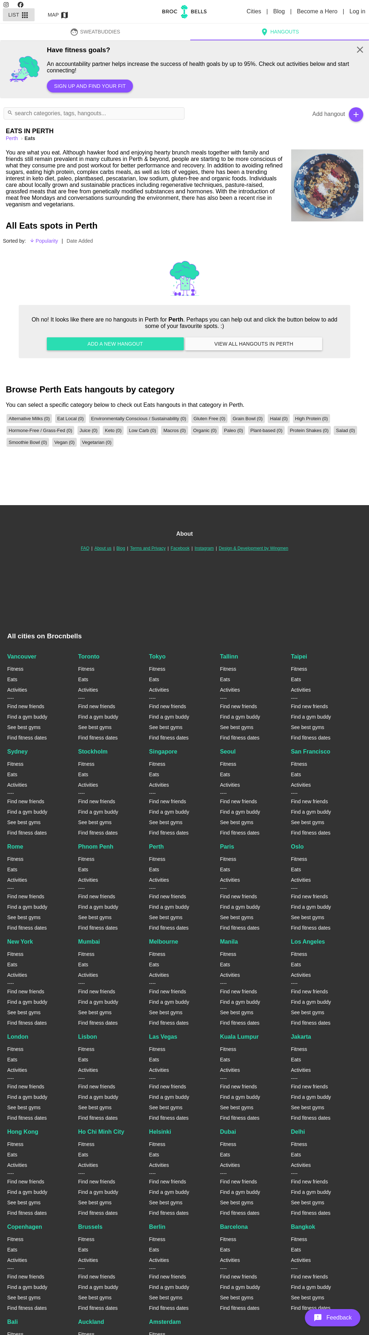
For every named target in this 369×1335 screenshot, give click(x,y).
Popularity (44, 241)
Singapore (163, 752)
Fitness (15, 669)
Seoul (228, 752)
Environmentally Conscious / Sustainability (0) (138, 418)
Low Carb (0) (142, 430)
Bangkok (303, 1227)
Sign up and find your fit (90, 86)
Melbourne (163, 942)
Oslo (297, 847)
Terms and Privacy (148, 548)
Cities (254, 11)
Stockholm (93, 752)
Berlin (157, 1227)
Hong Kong (22, 1132)
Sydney (17, 752)
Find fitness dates (27, 738)
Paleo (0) (233, 430)
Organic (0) (205, 430)
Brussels (90, 1227)
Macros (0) (174, 430)
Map (58, 14)
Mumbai (89, 942)
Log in (357, 11)
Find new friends (25, 706)
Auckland (91, 1322)
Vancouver (21, 656)
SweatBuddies (95, 31)
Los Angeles (308, 942)
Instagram (204, 548)
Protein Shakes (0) (309, 430)
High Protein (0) (311, 418)
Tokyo (157, 656)
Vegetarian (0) (97, 442)
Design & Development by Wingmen (253, 548)
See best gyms (24, 727)
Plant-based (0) (266, 430)
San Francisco (310, 752)
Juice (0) (89, 430)
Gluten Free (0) (209, 418)
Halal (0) (279, 418)
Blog (279, 11)
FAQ (85, 548)
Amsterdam (165, 1322)
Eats (12, 679)
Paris (227, 847)
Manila (229, 942)
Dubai (228, 1132)
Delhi (298, 1132)
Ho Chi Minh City (101, 1132)
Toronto (88, 656)
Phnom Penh (96, 847)
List (19, 14)
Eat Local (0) (70, 418)
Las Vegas (163, 1037)
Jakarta (301, 1037)
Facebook (180, 548)
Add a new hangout (115, 343)
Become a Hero (318, 11)
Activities (17, 690)
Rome (15, 847)
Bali (12, 1322)
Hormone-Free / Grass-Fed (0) (40, 430)
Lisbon (87, 1037)
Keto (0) (113, 430)
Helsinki (160, 1132)
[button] (332, 1317)
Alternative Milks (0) (29, 418)
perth (12, 138)
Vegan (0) (64, 442)
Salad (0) (345, 430)
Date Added (80, 241)
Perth (156, 847)
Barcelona (234, 1227)
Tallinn (229, 656)
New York (20, 942)
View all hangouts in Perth (253, 343)
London (17, 1037)
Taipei (299, 656)
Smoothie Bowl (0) (28, 442)
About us (102, 548)
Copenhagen (24, 1227)
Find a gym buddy (27, 717)
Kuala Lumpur (239, 1037)
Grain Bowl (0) (248, 418)
